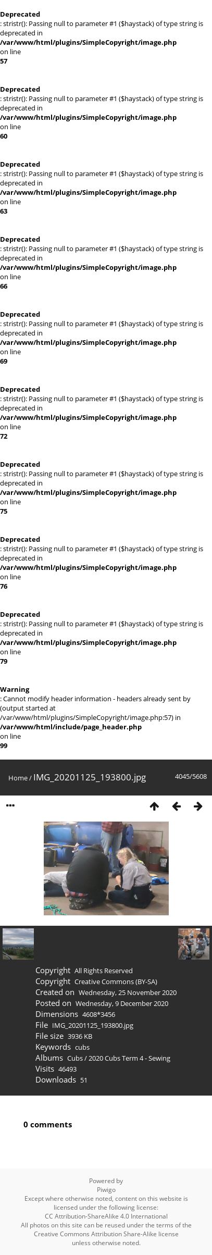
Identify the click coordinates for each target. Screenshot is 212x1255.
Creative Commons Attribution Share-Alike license (106, 1233)
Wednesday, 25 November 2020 (128, 992)
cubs (82, 1047)
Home (18, 777)
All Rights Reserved (103, 970)
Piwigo (106, 1189)
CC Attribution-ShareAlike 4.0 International (106, 1216)
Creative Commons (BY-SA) (115, 981)
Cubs (75, 1058)
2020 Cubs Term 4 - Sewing (129, 1058)
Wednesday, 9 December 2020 (122, 1003)
